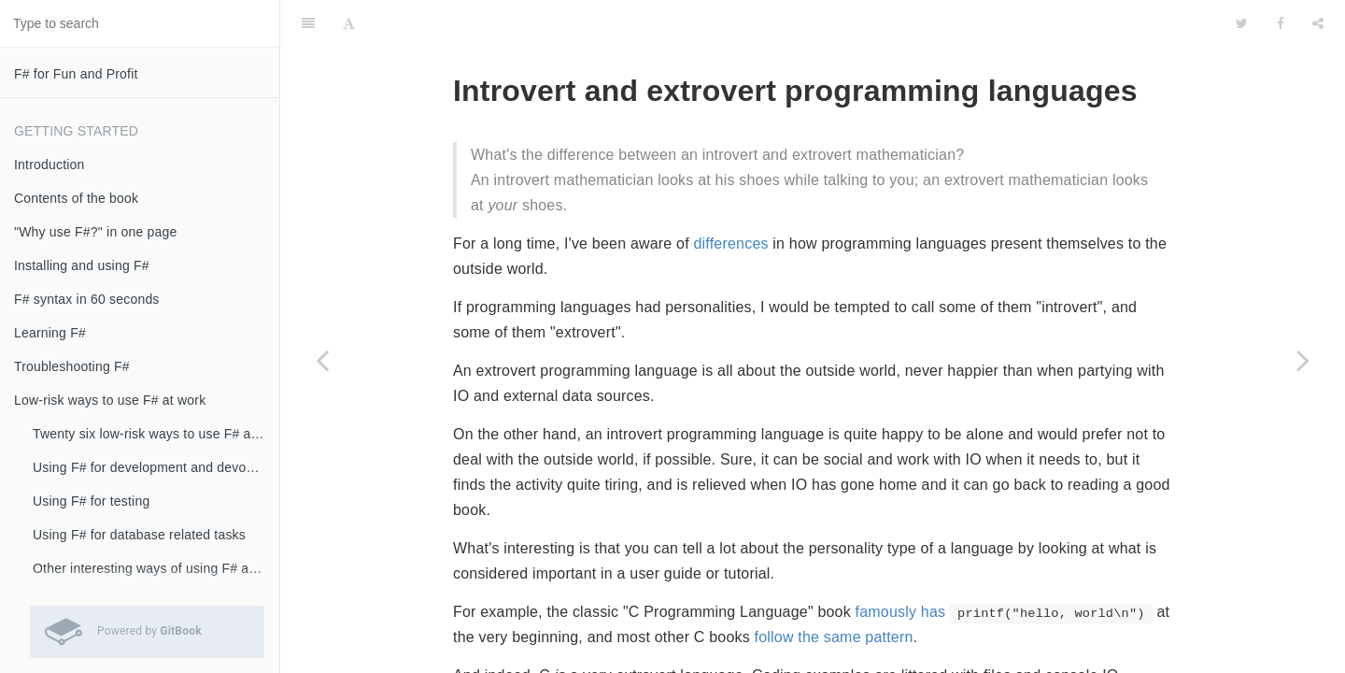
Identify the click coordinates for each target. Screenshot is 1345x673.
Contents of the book (76, 198)
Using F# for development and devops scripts (156, 467)
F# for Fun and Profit (76, 73)
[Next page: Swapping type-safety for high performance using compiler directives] (1303, 360)
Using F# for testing (91, 501)
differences (731, 243)
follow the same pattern (834, 637)
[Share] (1318, 23)
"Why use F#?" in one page (95, 231)
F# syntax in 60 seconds (87, 299)
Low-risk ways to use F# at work (109, 400)
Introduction (49, 164)
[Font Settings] (349, 23)
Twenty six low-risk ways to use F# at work (156, 433)
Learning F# (50, 332)
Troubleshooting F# (72, 366)
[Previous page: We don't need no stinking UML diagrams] (322, 360)
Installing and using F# (81, 265)
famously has (901, 612)
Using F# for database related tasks (139, 534)
